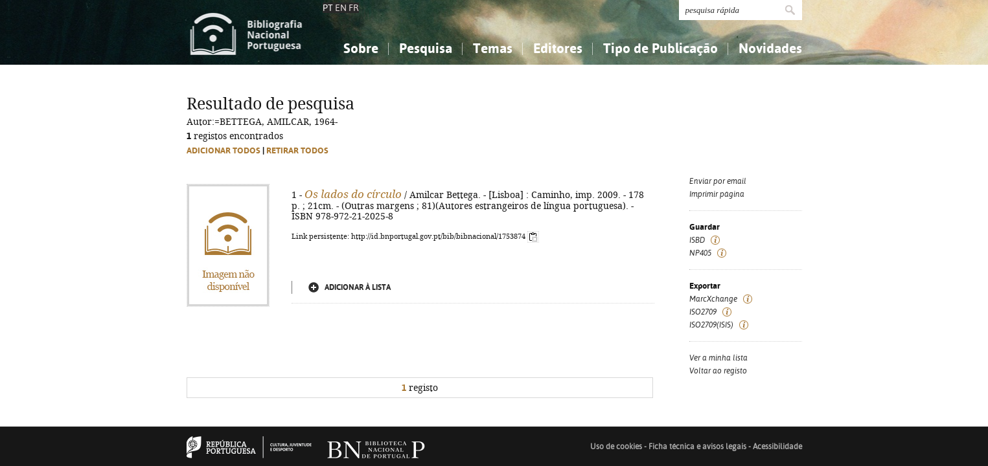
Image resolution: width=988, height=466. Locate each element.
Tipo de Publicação (660, 48)
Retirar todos (297, 150)
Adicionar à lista (358, 287)
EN (341, 8)
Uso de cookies (616, 446)
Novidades (770, 48)
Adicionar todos (223, 150)
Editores (557, 48)
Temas (492, 48)
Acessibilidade (777, 446)
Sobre (360, 48)
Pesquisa (425, 48)
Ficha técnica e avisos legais (697, 446)
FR (354, 8)
